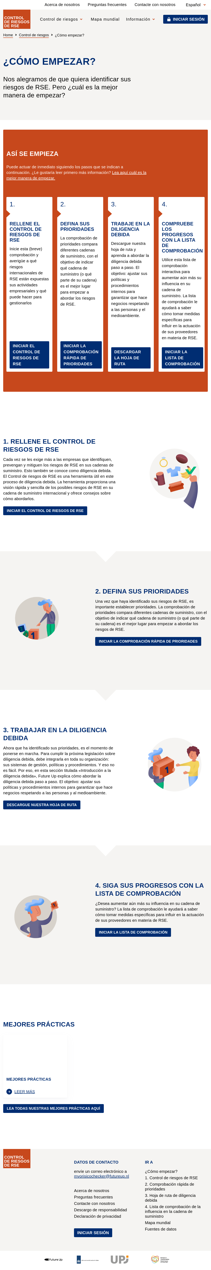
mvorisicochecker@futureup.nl (101, 1176)
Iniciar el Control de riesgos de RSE (45, 511)
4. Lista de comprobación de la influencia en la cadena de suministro (173, 1211)
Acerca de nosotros (62, 4)
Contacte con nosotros (155, 4)
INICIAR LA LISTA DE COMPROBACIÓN (182, 358)
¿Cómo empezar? (161, 1171)
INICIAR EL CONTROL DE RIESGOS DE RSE (26, 355)
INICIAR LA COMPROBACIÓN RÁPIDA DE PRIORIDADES (81, 355)
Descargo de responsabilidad (100, 1210)
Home (8, 35)
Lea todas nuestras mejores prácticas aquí (53, 1108)
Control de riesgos (34, 35)
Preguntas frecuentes (107, 4)
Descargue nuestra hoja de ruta (42, 805)
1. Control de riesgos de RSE (171, 1178)
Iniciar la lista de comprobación (133, 932)
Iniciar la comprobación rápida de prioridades (148, 641)
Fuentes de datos (161, 1229)
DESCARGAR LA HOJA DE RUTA (127, 358)
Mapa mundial (105, 19)
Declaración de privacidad (97, 1216)
